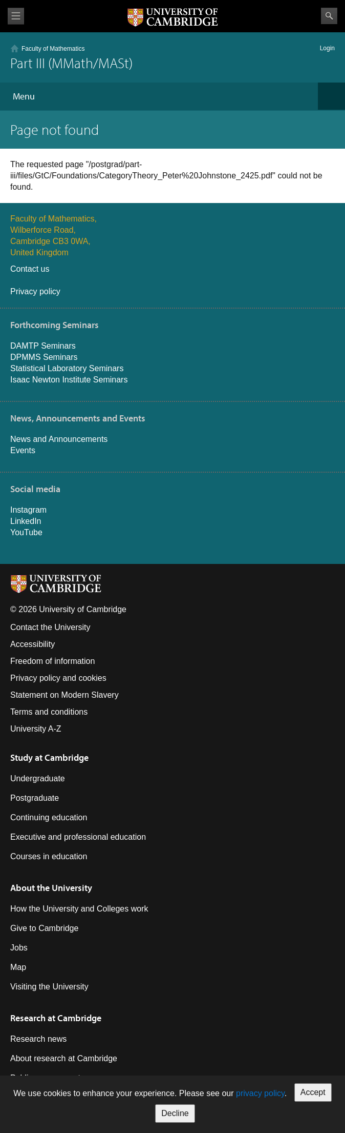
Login (327, 48)
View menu (16, 16)
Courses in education (48, 856)
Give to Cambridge (44, 928)
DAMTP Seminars (43, 345)
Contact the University (50, 627)
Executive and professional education (78, 837)
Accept (313, 1092)
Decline (174, 1113)
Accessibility (32, 644)
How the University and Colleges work (79, 908)
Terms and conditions (49, 711)
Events (22, 450)
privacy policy (260, 1093)
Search (329, 16)
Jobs (19, 947)
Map (18, 967)
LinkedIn (25, 521)
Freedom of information (52, 661)
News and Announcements (58, 439)
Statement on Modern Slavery (64, 695)
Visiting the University (49, 986)
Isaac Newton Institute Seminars (68, 379)
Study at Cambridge (49, 757)
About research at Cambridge (63, 1058)
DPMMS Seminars (44, 357)
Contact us (29, 269)
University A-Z (35, 728)
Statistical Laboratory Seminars (66, 368)
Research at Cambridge (55, 1018)
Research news (38, 1039)
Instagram (28, 509)
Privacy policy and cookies (58, 678)
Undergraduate (37, 778)
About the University (51, 888)
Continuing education (48, 817)
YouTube (26, 532)
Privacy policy (35, 291)
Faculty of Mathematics (52, 48)
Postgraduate (34, 798)
